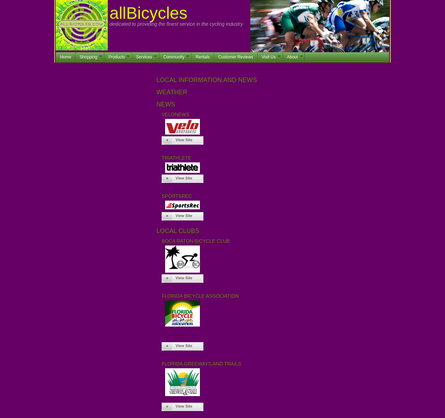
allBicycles (148, 13)
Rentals (203, 57)
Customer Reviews (235, 57)
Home (65, 57)
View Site (184, 140)
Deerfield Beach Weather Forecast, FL (273, 98)
